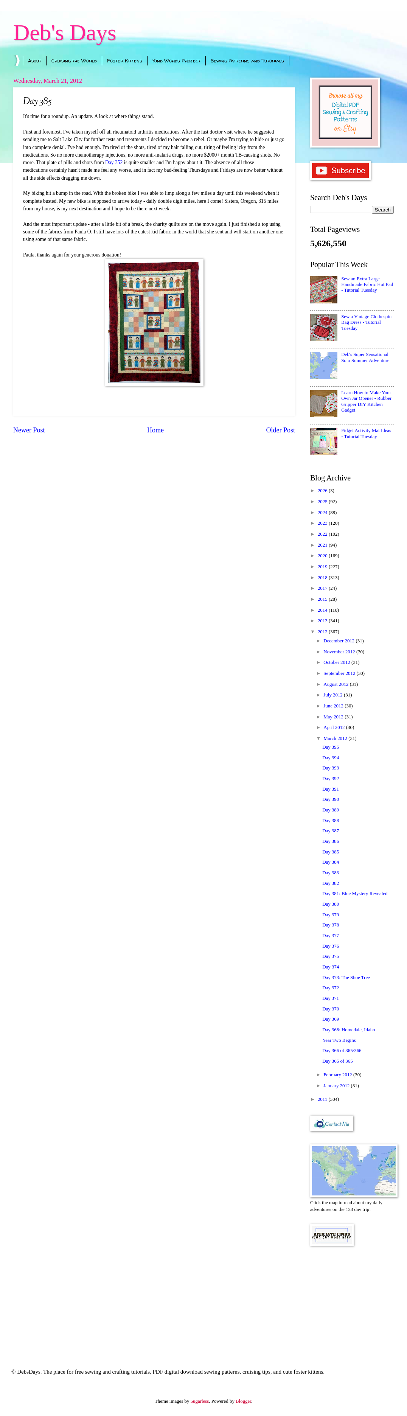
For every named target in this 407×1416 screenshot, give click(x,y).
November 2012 (339, 651)
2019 (323, 566)
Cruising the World (74, 60)
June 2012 (334, 706)
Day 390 (330, 799)
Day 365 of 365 (337, 1061)
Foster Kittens (124, 60)
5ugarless (200, 1401)
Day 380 (330, 904)
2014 (323, 610)
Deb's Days (64, 32)
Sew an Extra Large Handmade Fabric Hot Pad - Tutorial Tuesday (367, 284)
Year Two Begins (339, 1040)
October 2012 (337, 662)
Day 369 (330, 1019)
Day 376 (330, 946)
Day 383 (330, 872)
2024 (323, 512)
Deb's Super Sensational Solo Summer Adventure (365, 357)
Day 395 (330, 747)
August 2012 (336, 684)
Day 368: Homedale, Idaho (348, 1029)
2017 (323, 588)
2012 (323, 631)
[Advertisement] (352, 1297)
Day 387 (330, 830)
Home (155, 430)
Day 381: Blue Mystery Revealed (354, 893)
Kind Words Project (176, 60)
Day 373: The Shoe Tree (346, 977)
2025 (323, 501)
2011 (323, 1099)
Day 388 (330, 820)
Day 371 (330, 998)
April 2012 (334, 727)
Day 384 (330, 862)
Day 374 (330, 967)
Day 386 (330, 841)
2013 (323, 620)
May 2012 (334, 717)
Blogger (243, 1401)
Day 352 (114, 162)
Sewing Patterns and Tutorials (247, 60)
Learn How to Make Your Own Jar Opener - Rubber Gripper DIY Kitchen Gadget (366, 401)
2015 (323, 599)
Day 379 (330, 914)
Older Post (280, 430)
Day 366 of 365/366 (341, 1050)
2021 (323, 545)
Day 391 (330, 789)
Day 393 (330, 768)
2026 (323, 490)
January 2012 (337, 1085)
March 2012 (335, 738)
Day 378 (330, 925)
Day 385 (330, 852)
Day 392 (330, 778)
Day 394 (330, 757)
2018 (323, 577)
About (34, 60)
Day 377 (330, 935)
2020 (323, 555)
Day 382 (330, 883)
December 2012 (339, 640)
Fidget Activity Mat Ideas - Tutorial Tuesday (366, 433)
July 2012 (333, 695)
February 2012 (338, 1074)
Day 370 (330, 1009)
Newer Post (29, 430)
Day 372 (330, 987)
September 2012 (339, 673)
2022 (323, 534)
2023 (323, 523)
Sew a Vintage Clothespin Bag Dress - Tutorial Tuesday (366, 322)
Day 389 (330, 810)
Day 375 (330, 956)
